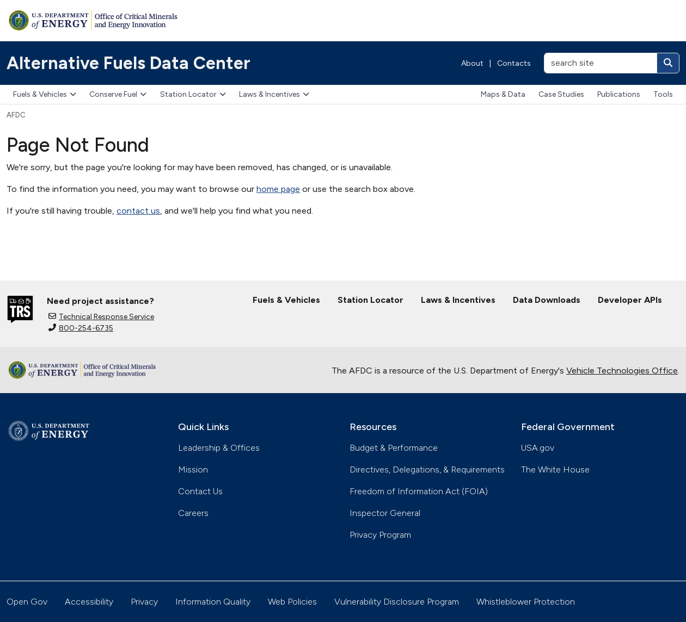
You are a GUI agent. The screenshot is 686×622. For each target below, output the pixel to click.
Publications (618, 94)
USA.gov (537, 448)
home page (278, 189)
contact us (138, 211)
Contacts (514, 63)
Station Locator (193, 94)
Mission (193, 469)
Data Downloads (546, 300)
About (472, 63)
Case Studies (561, 94)
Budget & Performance (394, 448)
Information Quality (212, 601)
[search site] (600, 63)
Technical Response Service (101, 316)
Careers (193, 513)
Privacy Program (380, 535)
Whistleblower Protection (525, 601)
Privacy (144, 601)
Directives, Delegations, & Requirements (427, 469)
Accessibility (89, 601)
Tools (663, 94)
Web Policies (292, 601)
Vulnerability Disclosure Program (396, 601)
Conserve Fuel (117, 94)
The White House (555, 469)
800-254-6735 (80, 328)
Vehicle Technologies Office (622, 370)
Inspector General (385, 513)
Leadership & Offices (219, 448)
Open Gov (27, 601)
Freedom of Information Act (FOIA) (419, 491)
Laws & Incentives (274, 94)
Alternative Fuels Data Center (128, 63)
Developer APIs (630, 300)
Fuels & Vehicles (44, 94)
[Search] (668, 63)
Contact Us (200, 491)
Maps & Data (503, 94)
